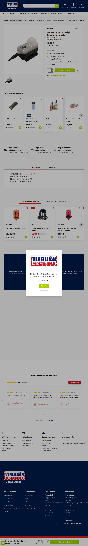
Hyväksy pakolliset (44, 290)
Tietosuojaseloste (44, 280)
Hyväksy (44, 286)
